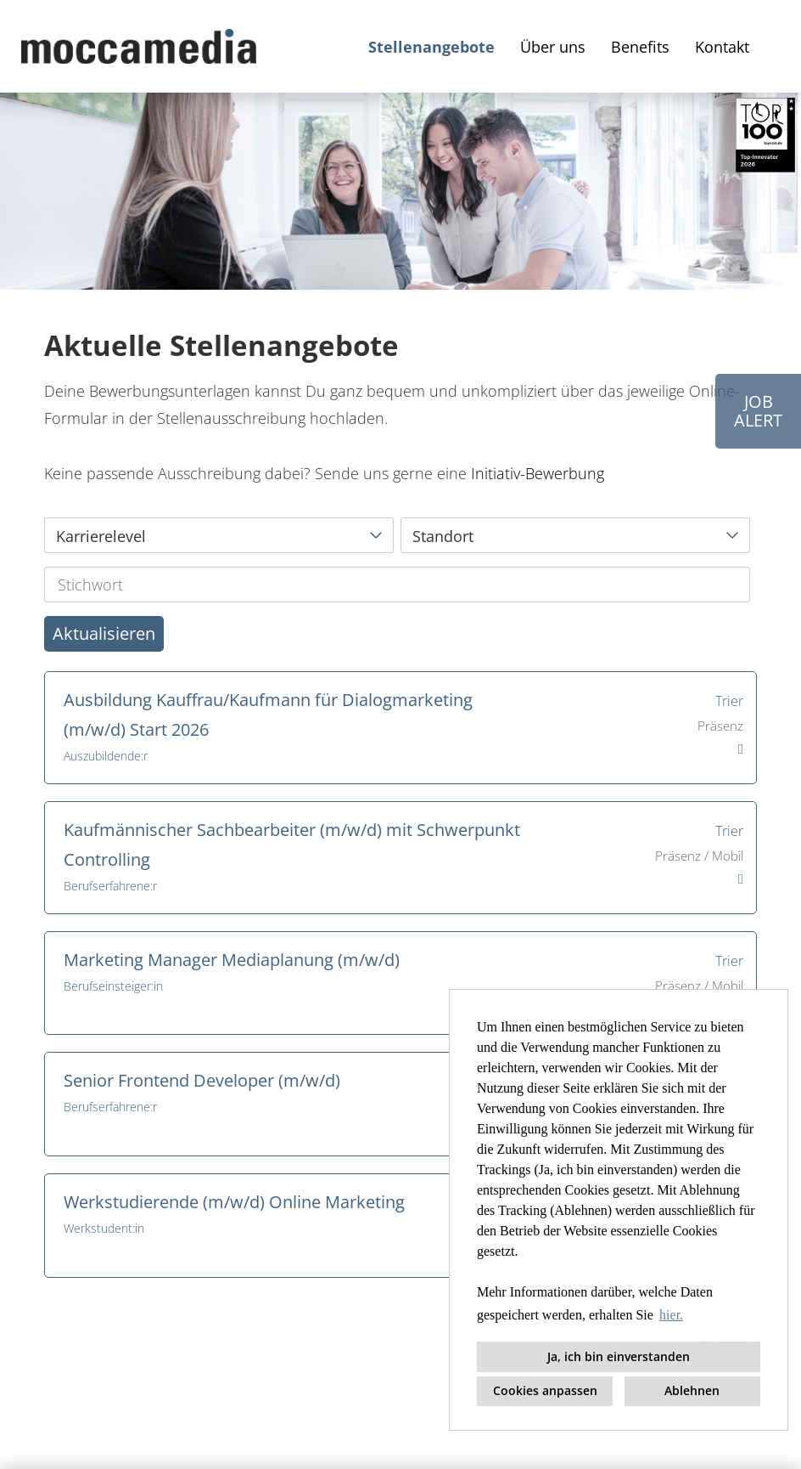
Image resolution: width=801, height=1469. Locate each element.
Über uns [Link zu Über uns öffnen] (552, 47)
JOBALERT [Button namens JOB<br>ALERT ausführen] (758, 411)
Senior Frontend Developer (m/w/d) (202, 1080)
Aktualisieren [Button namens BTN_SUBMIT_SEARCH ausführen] (104, 633)
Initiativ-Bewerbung (537, 473)
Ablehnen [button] (692, 1390)
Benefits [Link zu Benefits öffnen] (640, 47)
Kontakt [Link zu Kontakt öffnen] (722, 47)
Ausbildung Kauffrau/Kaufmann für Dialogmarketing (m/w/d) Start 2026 (268, 715)
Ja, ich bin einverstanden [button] (618, 1356)
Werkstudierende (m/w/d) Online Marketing (234, 1201)
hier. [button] (671, 1315)
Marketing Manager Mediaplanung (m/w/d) (232, 959)
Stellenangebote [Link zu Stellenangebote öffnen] (431, 47)
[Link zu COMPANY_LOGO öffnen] (138, 46)
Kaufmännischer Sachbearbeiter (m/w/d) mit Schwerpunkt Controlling (292, 845)
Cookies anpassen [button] (545, 1390)
